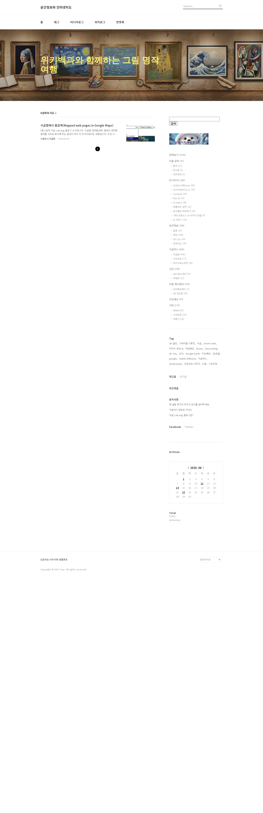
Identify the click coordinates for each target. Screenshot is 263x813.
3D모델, (216, 468)
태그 (56, 22)
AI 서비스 (180, 219)
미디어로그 (77, 22)
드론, (204, 478)
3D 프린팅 (180, 293)
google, (173, 473)
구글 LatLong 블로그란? (181, 529)
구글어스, (202, 473)
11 (202, 598)
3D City (179, 239)
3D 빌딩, (173, 458)
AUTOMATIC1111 (184, 189)
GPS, (181, 468)
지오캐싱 (176, 299)
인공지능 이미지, (192, 478)
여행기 (178, 319)
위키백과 (179, 174)
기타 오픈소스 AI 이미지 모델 (189, 215)
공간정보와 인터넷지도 (56, 7)
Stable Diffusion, (188, 473)
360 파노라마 (182, 274)
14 (177, 602)
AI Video (179, 202)
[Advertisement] (196, 389)
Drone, (199, 463)
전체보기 (177, 155)
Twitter (189, 541)
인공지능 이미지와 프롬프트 (54, 789)
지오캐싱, (206, 468)
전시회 (178, 170)
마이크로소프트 (183, 263)
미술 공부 (176, 161)
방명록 (120, 22)
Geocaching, (211, 463)
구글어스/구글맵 (47, 138)
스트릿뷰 (179, 258)
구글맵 (179, 254)
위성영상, (190, 463)
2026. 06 (195, 582)
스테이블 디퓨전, (187, 458)
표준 (177, 230)
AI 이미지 (177, 180)
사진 (174, 269)
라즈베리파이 (181, 289)
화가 (177, 166)
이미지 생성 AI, (176, 463)
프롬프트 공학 (182, 206)
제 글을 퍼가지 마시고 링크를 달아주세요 (189, 519)
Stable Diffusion (184, 185)
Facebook (175, 541)
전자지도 (179, 243)
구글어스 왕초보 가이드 (180, 524)
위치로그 (100, 22)
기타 (174, 305)
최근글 (172, 491)
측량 (178, 235)
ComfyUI (180, 194)
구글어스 (176, 249)
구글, (199, 458)
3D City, (173, 468)
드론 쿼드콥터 (179, 284)
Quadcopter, (176, 478)
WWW (178, 310)
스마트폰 (179, 314)
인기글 (183, 491)
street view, (210, 458)
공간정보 (176, 225)
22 (183, 606)
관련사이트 (205, 789)
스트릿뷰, (213, 478)
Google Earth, (193, 468)
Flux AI (179, 198)
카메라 (178, 278)
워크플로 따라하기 (184, 211)
